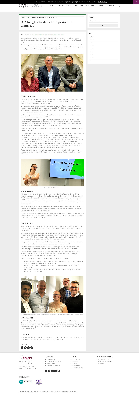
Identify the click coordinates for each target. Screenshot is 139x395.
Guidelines (101, 363)
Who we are (76, 359)
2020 (92, 54)
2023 (92, 45)
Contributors (76, 366)
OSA (33, 35)
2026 (92, 36)
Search (104, 25)
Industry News (101, 6)
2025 (92, 39)
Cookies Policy (102, 2)
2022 (92, 48)
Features (52, 6)
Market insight (49, 35)
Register (75, 361)
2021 (92, 51)
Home (23, 17)
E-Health (61, 35)
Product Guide (90, 6)
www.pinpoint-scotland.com (27, 368)
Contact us (111, 6)
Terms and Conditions (53, 366)
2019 (92, 57)
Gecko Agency (73, 392)
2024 (92, 42)
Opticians (56, 35)
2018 (92, 60)
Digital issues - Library (104, 359)
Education (61, 6)
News (81, 6)
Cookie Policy (51, 359)
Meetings (37, 35)
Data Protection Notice (54, 361)
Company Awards (78, 368)
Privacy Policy (51, 363)
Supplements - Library (104, 361)
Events (75, 6)
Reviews (68, 6)
